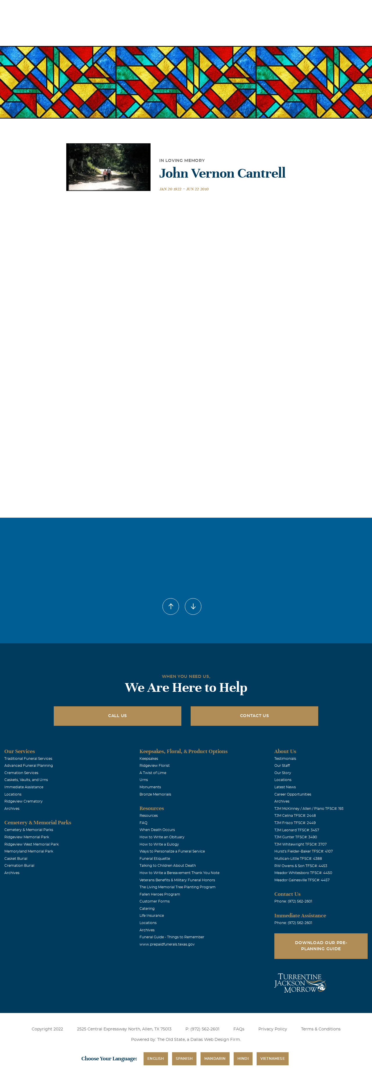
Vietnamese (272, 1058)
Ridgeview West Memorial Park (31, 844)
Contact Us (254, 716)
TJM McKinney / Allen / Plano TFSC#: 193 (309, 808)
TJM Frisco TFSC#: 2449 (295, 823)
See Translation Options (271, 9)
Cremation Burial (19, 865)
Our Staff (282, 765)
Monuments (150, 787)
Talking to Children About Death (168, 865)
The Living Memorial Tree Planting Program (178, 887)
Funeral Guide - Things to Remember (172, 937)
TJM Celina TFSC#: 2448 (295, 815)
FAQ (143, 823)
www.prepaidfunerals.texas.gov (167, 944)
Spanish (184, 1058)
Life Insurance (152, 915)
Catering (147, 908)
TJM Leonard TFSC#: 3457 (296, 830)
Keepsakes (149, 758)
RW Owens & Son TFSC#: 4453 (300, 866)
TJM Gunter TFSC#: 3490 (295, 837)
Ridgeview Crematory (23, 801)
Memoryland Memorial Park (28, 851)
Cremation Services (21, 773)
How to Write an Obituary (162, 837)
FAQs (238, 1029)
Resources (149, 815)
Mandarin (215, 1058)
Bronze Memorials (155, 794)
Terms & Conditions (321, 1029)
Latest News (285, 787)
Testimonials (285, 758)
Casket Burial (15, 858)
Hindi (243, 1058)
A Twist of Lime (153, 773)
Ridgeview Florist (155, 765)
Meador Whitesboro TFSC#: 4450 (303, 873)
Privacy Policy (272, 1029)
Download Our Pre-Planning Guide (321, 946)
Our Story (282, 773)
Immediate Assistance (23, 787)
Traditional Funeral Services (28, 758)
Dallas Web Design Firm (215, 1040)
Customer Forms (155, 901)
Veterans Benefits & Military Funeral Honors (177, 880)
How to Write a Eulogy (159, 844)
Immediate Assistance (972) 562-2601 (334, 8)
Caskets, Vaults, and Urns (26, 780)
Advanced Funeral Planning (28, 765)
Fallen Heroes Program (160, 894)
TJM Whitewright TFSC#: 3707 (300, 844)
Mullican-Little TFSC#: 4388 (298, 858)
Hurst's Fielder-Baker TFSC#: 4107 (303, 851)
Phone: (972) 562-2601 (293, 901)
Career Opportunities (292, 794)
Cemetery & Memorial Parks (28, 830)
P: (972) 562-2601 (202, 1029)
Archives (11, 808)
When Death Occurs (157, 830)
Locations (198, 8)
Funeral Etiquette (155, 858)
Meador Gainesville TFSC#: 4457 (302, 880)
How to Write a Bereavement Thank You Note (179, 873)
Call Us (117, 716)
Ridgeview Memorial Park (26, 837)
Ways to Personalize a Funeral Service (172, 851)
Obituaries (230, 8)
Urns (144, 780)
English (155, 1058)
